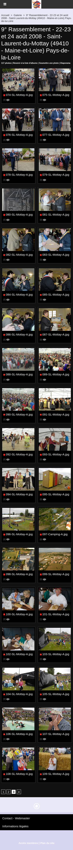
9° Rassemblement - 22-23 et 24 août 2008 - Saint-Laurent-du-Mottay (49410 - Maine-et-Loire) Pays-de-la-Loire (36, 18)
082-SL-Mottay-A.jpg (19, 254)
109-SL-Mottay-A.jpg (55, 774)
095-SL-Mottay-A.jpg (55, 494)
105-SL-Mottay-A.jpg (55, 694)
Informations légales (15, 826)
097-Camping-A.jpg (55, 534)
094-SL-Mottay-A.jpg (19, 494)
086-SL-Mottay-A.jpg (19, 334)
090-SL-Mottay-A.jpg (19, 414)
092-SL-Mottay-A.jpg (19, 454)
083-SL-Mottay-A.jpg (55, 254)
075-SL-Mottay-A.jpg (55, 94)
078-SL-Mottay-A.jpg (19, 174)
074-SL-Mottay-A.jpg (19, 94)
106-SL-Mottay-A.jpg (19, 734)
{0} (6, 100)
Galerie (18, 15)
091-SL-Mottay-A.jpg (55, 414)
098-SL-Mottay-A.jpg (19, 574)
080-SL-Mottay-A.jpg (19, 214)
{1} (43, 619)
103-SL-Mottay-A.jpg (55, 654)
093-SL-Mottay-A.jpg (55, 454)
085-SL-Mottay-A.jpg (55, 294)
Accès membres (28, 843)
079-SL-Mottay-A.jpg (55, 174)
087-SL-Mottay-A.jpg (55, 334)
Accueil (5, 15)
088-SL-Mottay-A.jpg (19, 374)
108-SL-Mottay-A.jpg (19, 774)
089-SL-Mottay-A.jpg (55, 374)
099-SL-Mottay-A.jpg (55, 574)
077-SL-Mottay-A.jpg (55, 135)
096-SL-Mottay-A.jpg (19, 534)
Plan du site (47, 843)
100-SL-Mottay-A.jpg (19, 614)
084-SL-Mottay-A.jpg (19, 294)
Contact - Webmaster (16, 818)
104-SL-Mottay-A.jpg (19, 694)
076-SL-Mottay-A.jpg (19, 135)
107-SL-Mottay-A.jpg (55, 734)
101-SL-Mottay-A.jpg (55, 614)
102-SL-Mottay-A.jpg (19, 654)
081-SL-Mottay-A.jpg (55, 214)
